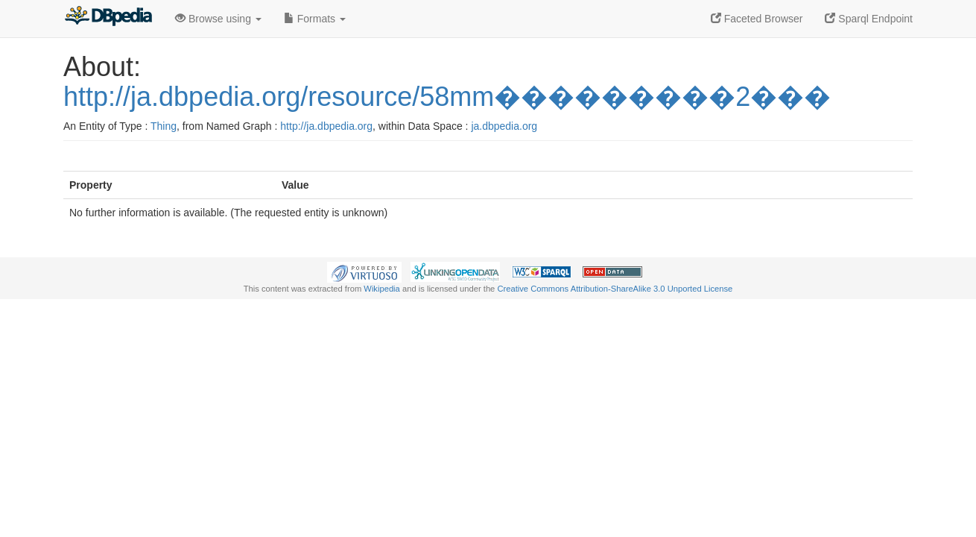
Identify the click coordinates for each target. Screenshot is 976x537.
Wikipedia (382, 288)
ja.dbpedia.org (504, 126)
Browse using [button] (218, 19)
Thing (163, 126)
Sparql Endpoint (869, 19)
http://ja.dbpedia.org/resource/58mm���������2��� (447, 96)
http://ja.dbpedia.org (326, 126)
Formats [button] (315, 19)
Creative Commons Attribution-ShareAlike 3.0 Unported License (614, 288)
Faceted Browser (757, 19)
